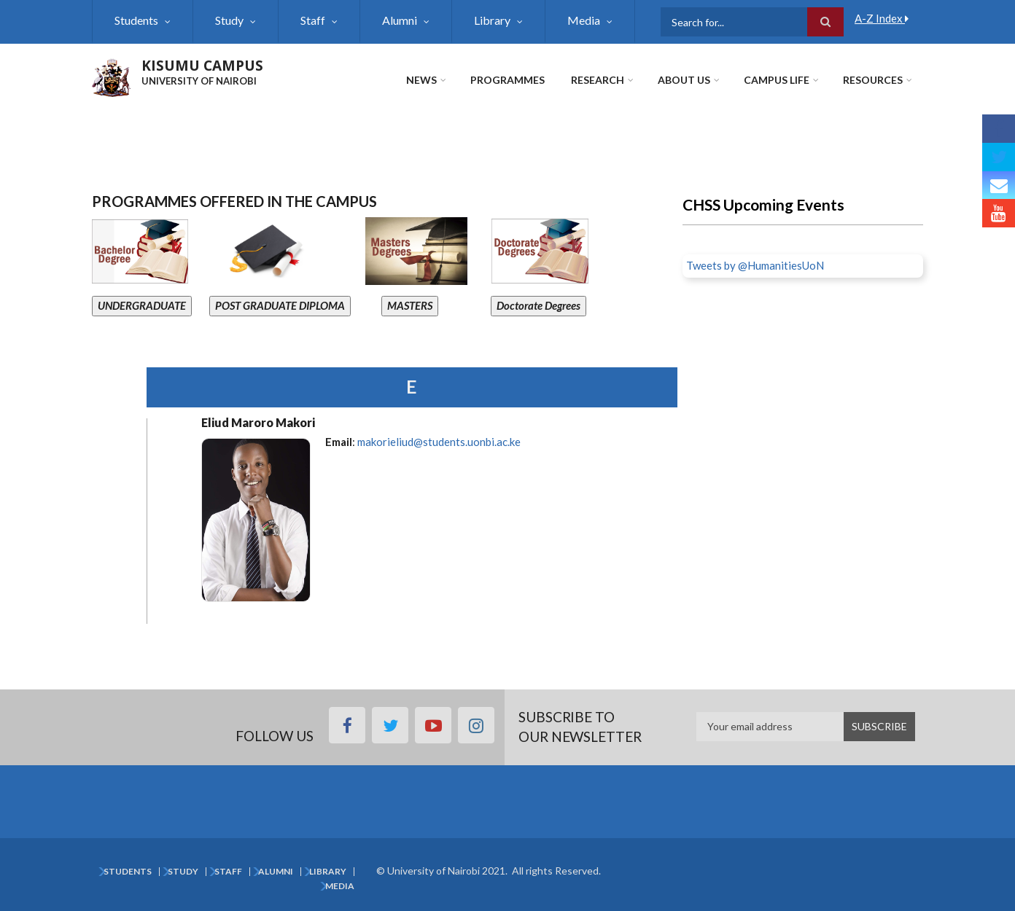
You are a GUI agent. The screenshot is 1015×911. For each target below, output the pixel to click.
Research (597, 80)
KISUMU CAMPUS (202, 65)
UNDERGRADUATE (142, 305)
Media (583, 20)
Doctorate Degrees (538, 305)
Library (492, 20)
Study (229, 20)
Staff (312, 20)
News (421, 80)
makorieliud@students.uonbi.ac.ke (439, 441)
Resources (873, 80)
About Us (684, 80)
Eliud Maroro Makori (258, 422)
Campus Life (776, 80)
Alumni (399, 20)
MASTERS (409, 305)
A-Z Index (882, 18)
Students (136, 20)
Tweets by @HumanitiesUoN (755, 265)
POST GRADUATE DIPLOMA (280, 305)
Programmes (507, 80)
